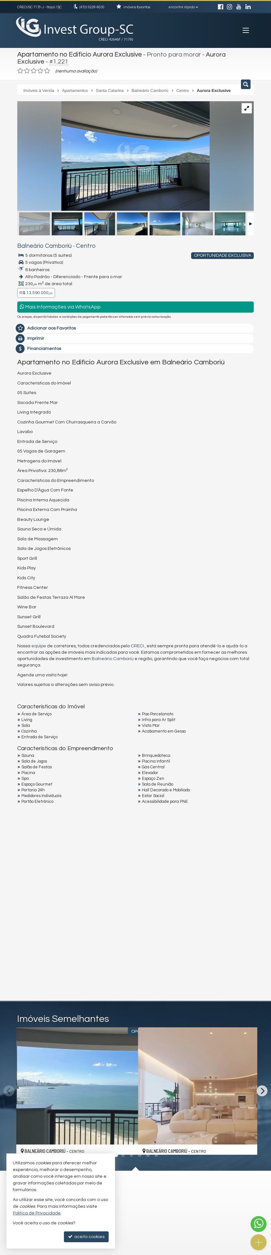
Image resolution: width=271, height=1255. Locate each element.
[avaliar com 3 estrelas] (34, 70)
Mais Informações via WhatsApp (60, 305)
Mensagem (32, 833)
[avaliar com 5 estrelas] (47, 70)
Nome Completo (37, 867)
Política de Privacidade (37, 1213)
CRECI (137, 645)
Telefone (29, 911)
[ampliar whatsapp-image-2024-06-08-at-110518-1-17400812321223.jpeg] (113, 156)
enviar (237, 934)
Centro (79, 245)
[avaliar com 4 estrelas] (40, 70)
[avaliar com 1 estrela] (20, 70)
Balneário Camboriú (41, 245)
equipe (38, 645)
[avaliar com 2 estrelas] (27, 70)
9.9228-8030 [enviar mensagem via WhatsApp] (92, 7)
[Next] (262, 1089)
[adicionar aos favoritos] (126, 1142)
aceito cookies (86, 1236)
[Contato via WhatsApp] (259, 1224)
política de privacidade (102, 940)
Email (26, 889)
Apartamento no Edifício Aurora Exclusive (78, 54)
